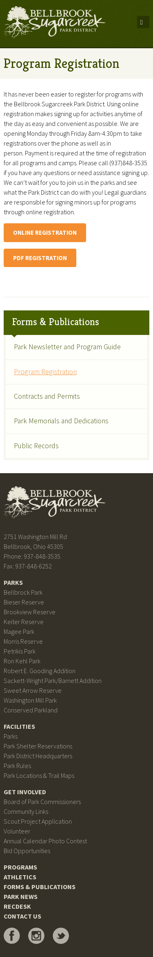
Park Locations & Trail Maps (39, 775)
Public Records (36, 445)
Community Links (26, 811)
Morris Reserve (23, 641)
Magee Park (19, 631)
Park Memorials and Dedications (61, 420)
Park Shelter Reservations (38, 746)
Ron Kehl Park (22, 661)
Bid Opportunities (27, 851)
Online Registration (45, 232)
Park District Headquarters (38, 756)
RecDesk (17, 906)
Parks (13, 582)
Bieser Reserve (24, 602)
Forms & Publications (55, 322)
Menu (143, 22)
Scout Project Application (38, 821)
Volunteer (17, 831)
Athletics (20, 877)
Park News (21, 896)
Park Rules (17, 766)
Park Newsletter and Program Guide (67, 346)
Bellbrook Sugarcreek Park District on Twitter (61, 936)
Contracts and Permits (47, 396)
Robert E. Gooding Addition (39, 671)
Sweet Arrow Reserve (33, 690)
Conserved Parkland (31, 710)
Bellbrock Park (23, 592)
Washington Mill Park (30, 700)
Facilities (19, 726)
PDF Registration (40, 258)
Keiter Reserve (24, 622)
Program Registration (45, 371)
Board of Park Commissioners (42, 802)
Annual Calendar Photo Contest (45, 841)
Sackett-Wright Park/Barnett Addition (53, 680)
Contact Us (22, 916)
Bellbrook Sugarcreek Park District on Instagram (36, 936)
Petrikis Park (19, 651)
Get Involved (25, 792)
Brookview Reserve (29, 612)
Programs (20, 867)
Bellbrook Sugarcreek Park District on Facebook (12, 936)
